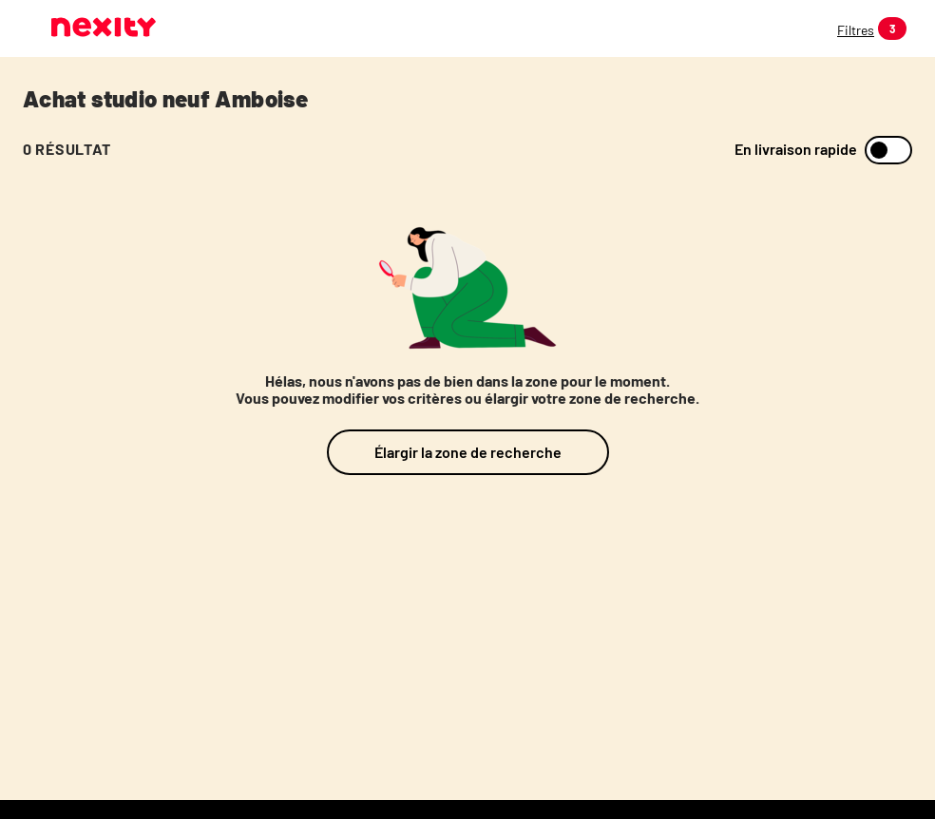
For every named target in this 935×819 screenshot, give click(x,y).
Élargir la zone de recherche (468, 452)
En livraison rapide (796, 149)
